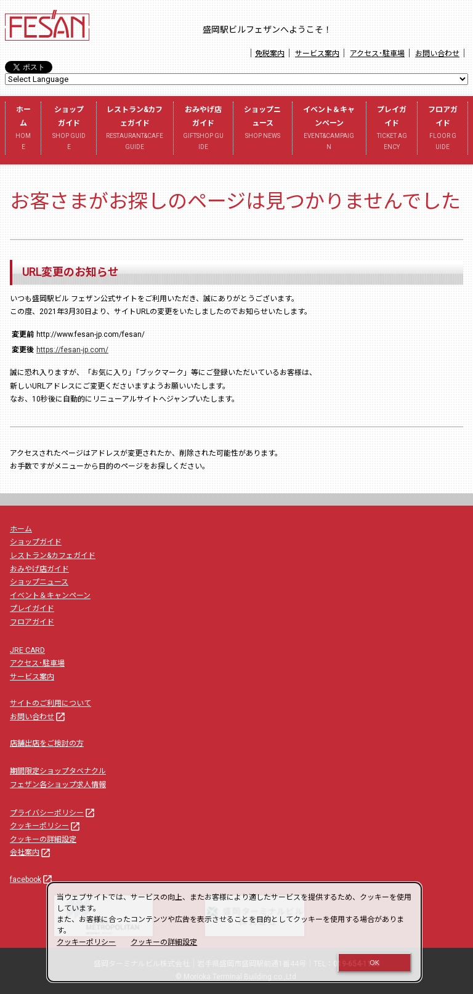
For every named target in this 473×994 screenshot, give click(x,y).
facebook (32, 879)
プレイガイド (392, 128)
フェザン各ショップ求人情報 (58, 784)
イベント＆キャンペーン (329, 128)
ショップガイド (68, 128)
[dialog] (234, 932)
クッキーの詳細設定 (43, 839)
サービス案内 (317, 53)
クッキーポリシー (45, 826)
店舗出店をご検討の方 (47, 743)
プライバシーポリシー (53, 813)
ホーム (23, 128)
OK (374, 962)
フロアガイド (442, 128)
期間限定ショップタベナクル (58, 771)
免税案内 (270, 53)
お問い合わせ (437, 53)
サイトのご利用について (50, 703)
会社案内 (31, 852)
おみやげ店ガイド (203, 128)
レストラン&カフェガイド (135, 128)
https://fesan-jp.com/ (72, 349)
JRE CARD (27, 650)
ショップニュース (263, 123)
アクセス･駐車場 (377, 53)
